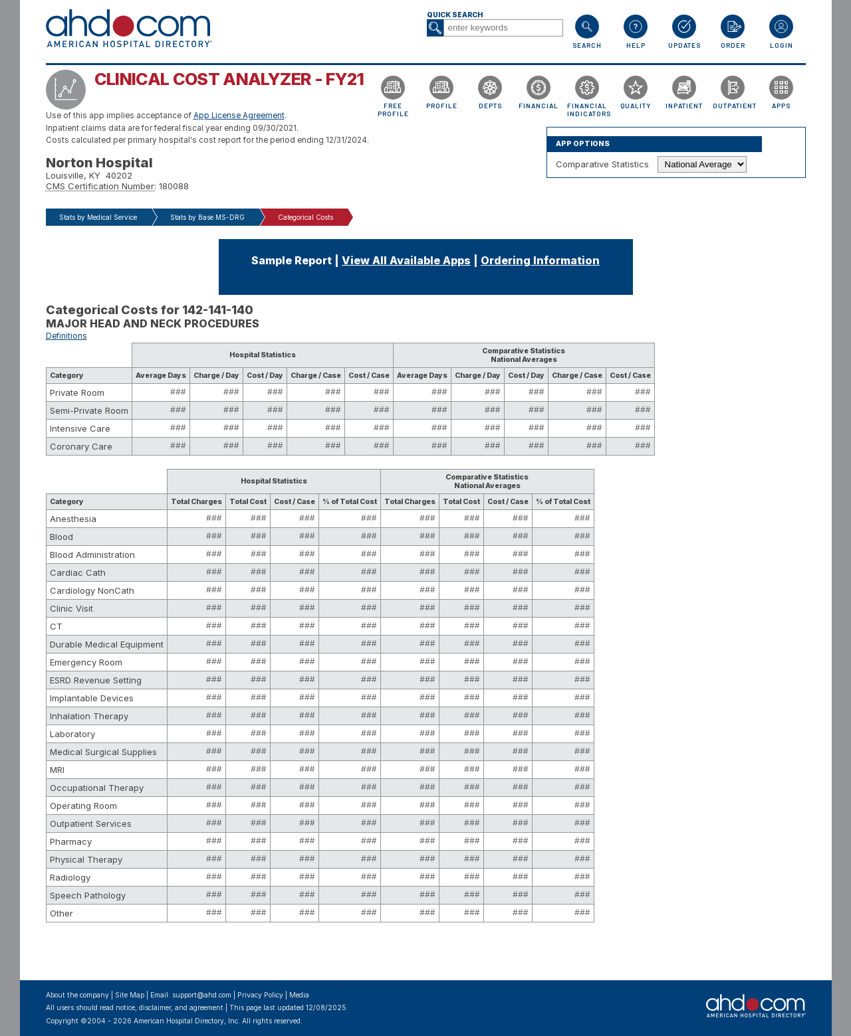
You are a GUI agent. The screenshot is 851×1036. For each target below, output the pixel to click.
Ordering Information (540, 260)
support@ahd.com (201, 995)
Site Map (129, 995)
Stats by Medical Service (98, 217)
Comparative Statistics (602, 164)
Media (299, 995)
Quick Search (455, 15)
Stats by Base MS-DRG (207, 217)
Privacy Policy (260, 995)
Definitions (66, 336)
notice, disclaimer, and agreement (169, 1007)
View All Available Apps (406, 260)
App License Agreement (239, 115)
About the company (77, 995)
